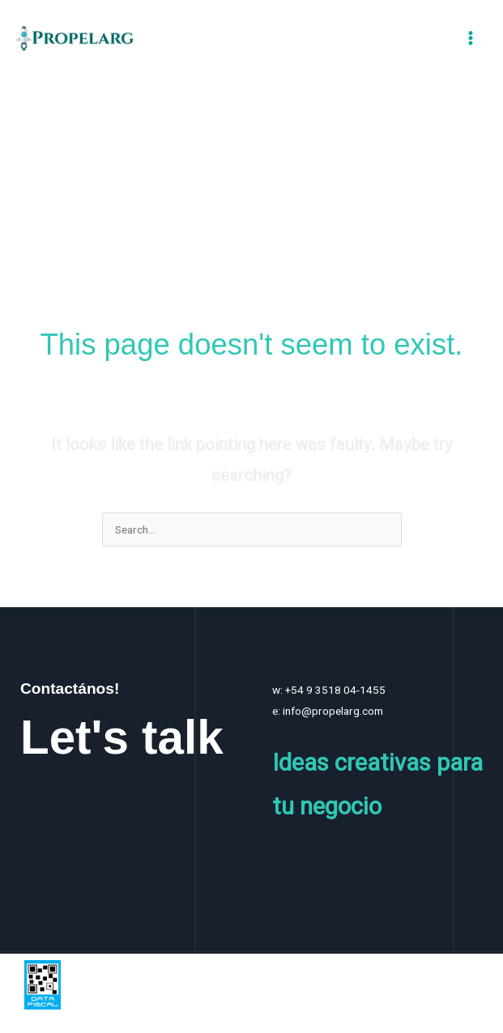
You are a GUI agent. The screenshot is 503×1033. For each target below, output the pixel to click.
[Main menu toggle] (471, 37)
